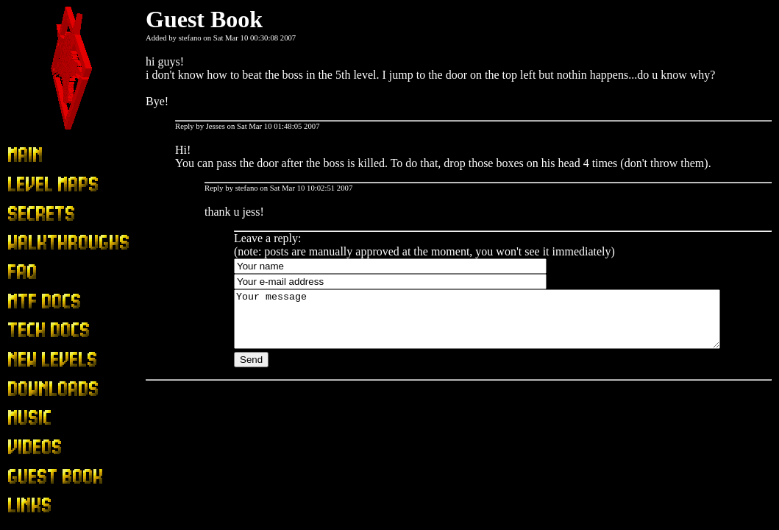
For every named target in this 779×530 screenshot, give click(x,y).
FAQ (18, 272)
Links (20, 506)
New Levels (35, 360)
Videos (23, 448)
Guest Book (35, 476)
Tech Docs (32, 331)
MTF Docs (33, 301)
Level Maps (35, 184)
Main (19, 155)
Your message (506, 324)
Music (22, 418)
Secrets (24, 214)
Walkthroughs (40, 243)
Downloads (34, 389)
